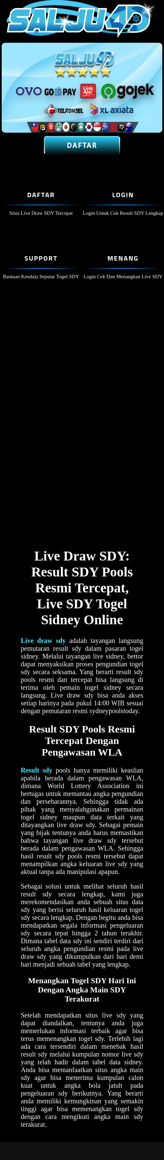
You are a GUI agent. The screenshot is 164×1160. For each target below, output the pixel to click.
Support (41, 258)
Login (123, 194)
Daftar (82, 145)
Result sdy (36, 770)
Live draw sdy (43, 640)
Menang (122, 258)
